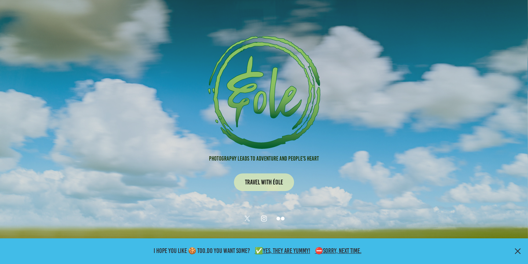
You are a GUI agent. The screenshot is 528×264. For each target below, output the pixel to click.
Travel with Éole (264, 182)
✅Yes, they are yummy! (282, 250)
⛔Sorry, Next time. (338, 250)
